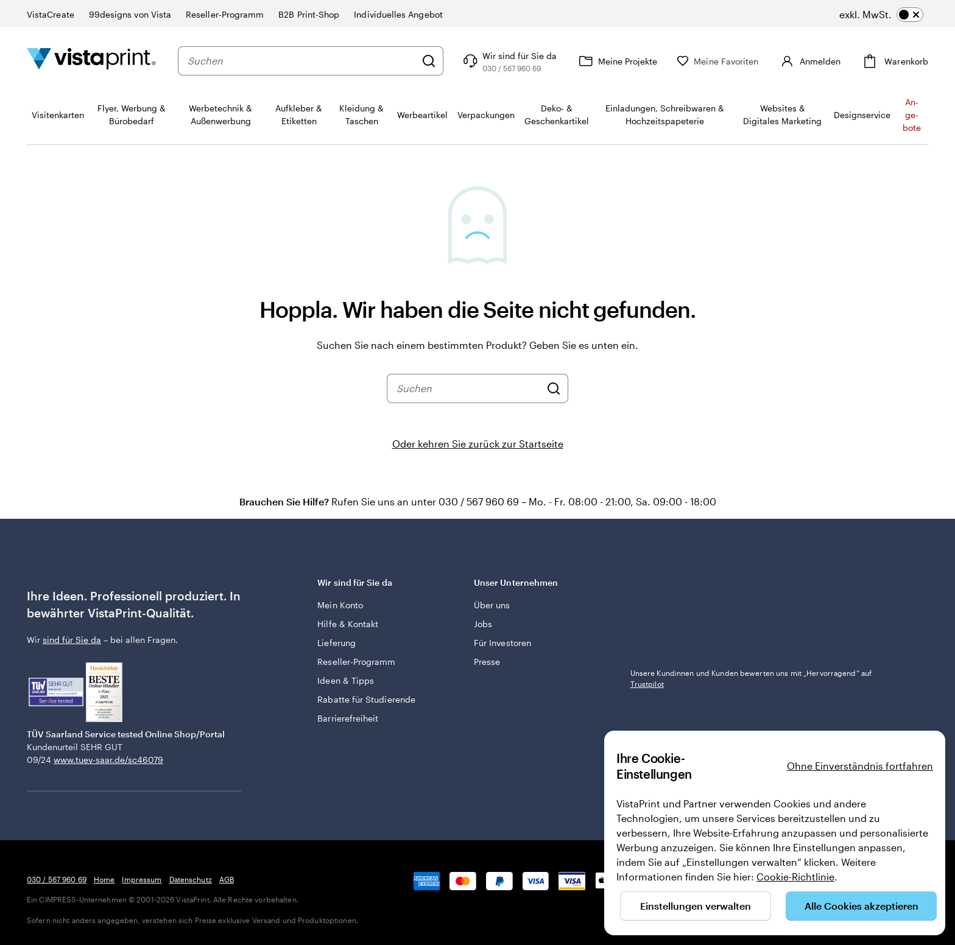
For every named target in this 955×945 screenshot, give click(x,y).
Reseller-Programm (356, 661)
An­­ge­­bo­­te (912, 115)
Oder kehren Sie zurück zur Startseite (477, 443)
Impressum (141, 879)
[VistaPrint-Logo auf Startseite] (91, 60)
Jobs (483, 624)
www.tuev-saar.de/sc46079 (108, 759)
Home (104, 879)
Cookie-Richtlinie (795, 876)
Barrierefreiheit (347, 718)
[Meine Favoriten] (717, 61)
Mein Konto (340, 605)
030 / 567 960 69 (56, 879)
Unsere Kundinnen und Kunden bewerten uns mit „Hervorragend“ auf (751, 678)
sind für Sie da (72, 639)
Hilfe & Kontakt (347, 624)
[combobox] (301, 61)
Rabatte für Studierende (366, 699)
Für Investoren (502, 643)
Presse (487, 661)
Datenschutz (190, 879)
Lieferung (336, 643)
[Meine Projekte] (616, 61)
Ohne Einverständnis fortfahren (860, 765)
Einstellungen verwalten (695, 906)
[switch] (881, 14)
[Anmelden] (809, 60)
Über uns (492, 605)
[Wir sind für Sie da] (508, 61)
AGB (226, 879)
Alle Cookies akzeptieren (861, 906)
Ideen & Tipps (345, 680)
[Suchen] (429, 61)
